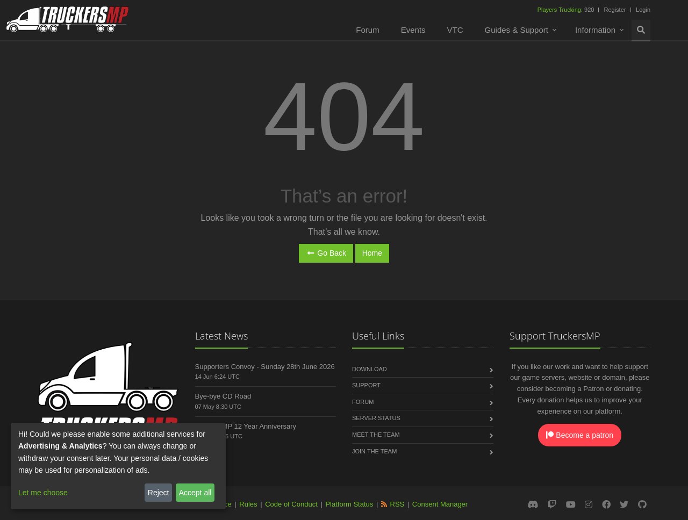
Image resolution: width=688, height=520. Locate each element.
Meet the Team (376, 434)
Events (413, 29)
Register (615, 9)
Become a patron (579, 435)
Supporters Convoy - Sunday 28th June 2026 (265, 367)
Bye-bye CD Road (223, 396)
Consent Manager (440, 504)
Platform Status (349, 504)
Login (643, 9)
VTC (455, 29)
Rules (248, 504)
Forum (367, 29)
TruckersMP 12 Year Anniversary (246, 426)
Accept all (195, 492)
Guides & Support (516, 29)
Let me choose (43, 492)
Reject (158, 492)
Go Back (326, 253)
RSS (397, 504)
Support (366, 385)
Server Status (376, 418)
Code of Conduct (291, 504)
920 (567, 9)
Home (372, 253)
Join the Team (374, 451)
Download (369, 369)
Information (595, 29)
